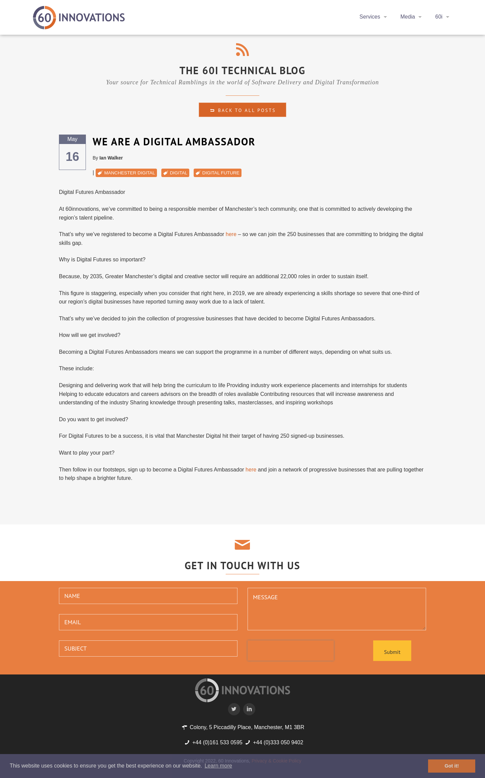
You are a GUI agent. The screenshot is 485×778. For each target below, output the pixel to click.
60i (438, 17)
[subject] (148, 648)
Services (369, 17)
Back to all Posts (242, 110)
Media (407, 17)
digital (178, 172)
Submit (392, 652)
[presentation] (291, 650)
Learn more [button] (218, 766)
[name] (148, 596)
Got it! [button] (452, 766)
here (231, 234)
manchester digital (129, 172)
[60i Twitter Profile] (235, 709)
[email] (148, 622)
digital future (220, 172)
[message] (337, 609)
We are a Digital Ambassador (174, 141)
